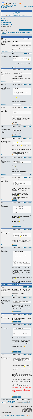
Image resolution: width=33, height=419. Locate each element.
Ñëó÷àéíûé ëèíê (15, 3)
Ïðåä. (23, 402)
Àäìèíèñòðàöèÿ (18, 415)
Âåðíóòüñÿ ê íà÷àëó (4, 51)
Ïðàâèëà (14, 415)
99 (1, 29)
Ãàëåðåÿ (10, 415)
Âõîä (26, 15)
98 (28, 402)
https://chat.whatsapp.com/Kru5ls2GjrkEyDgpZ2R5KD (22, 102)
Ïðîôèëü (8, 15)
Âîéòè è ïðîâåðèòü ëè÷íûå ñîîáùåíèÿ (17, 15)
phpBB (4, 416)
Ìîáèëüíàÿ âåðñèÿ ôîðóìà (28, 6)
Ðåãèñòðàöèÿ (17, 12)
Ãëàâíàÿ (5, 415)
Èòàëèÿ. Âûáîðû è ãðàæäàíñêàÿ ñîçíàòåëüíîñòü (6, 21)
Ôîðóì (8, 415)
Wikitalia (20, 3)
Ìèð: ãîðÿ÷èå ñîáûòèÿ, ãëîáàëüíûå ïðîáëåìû (10, 403)
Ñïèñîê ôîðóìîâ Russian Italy (12, 32)
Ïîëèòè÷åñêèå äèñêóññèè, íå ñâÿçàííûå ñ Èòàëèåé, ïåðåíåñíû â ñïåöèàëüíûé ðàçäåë (8, 6)
